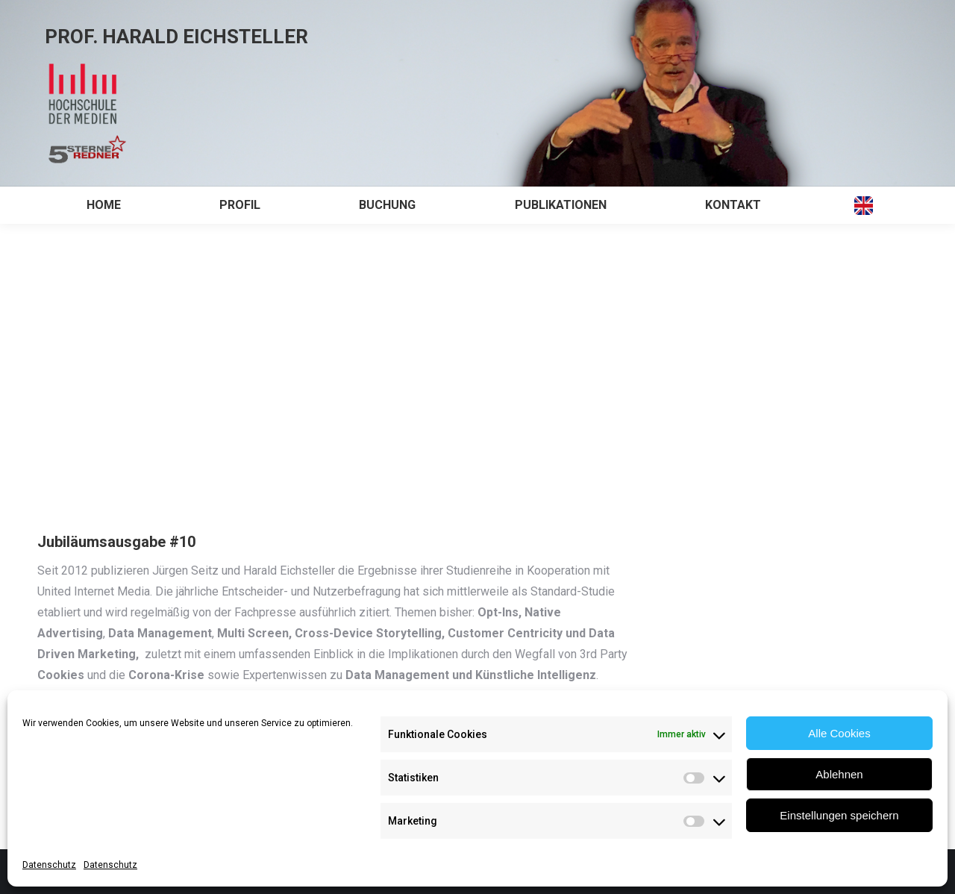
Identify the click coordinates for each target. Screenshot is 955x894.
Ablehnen (838, 774)
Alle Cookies (839, 733)
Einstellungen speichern (839, 815)
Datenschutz (49, 865)
